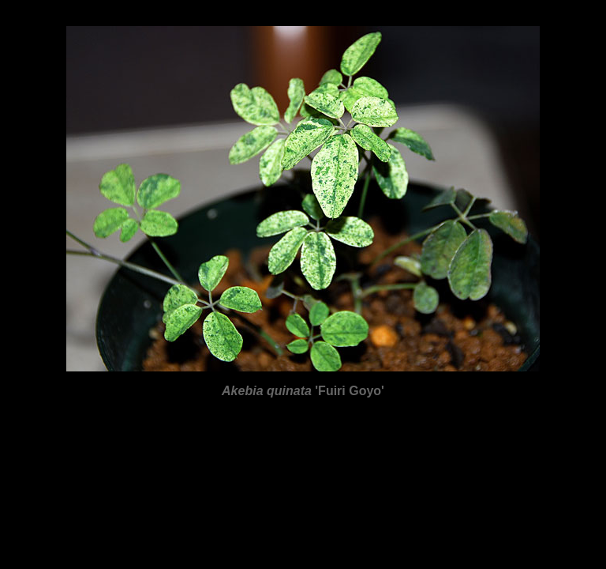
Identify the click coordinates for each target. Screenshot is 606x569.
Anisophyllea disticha (73, 515)
